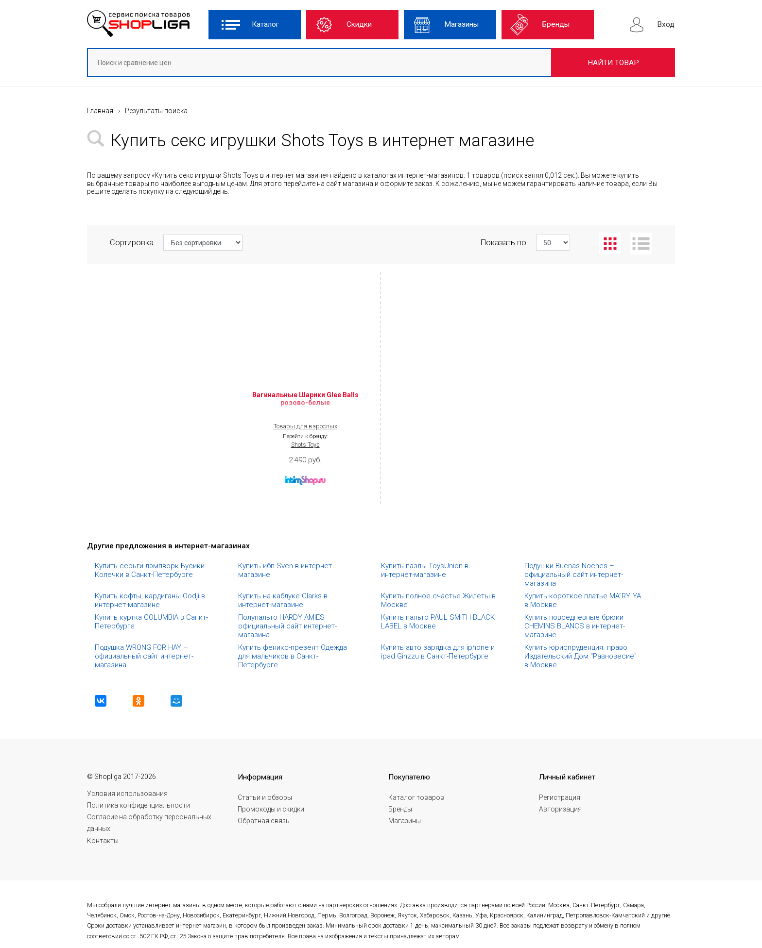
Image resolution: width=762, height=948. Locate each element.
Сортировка (176, 243)
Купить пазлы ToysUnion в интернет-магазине (425, 570)
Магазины (461, 24)
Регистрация (559, 797)
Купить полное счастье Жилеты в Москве (439, 600)
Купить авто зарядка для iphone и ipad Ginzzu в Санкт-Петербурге (439, 651)
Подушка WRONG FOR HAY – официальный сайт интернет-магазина (144, 656)
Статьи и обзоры (265, 797)
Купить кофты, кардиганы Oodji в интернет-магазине (151, 600)
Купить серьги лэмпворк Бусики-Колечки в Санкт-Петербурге (151, 570)
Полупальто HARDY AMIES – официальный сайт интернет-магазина (287, 626)
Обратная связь (264, 821)
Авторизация (560, 809)
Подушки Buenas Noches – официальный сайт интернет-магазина (573, 574)
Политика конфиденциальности (138, 805)
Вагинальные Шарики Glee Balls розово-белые (305, 399)
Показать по (525, 243)
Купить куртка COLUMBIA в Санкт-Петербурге (151, 621)
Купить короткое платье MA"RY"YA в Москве (583, 600)
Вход (666, 24)
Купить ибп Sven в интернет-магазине (286, 570)
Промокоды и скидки (271, 809)
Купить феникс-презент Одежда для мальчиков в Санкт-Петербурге (293, 656)
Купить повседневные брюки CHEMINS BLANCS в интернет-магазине (574, 626)
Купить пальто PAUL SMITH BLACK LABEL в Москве (439, 621)
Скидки (359, 24)
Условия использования (127, 793)
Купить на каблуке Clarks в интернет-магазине (283, 600)
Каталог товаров (416, 797)
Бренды (556, 24)
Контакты (103, 841)
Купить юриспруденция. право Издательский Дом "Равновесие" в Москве (581, 656)
